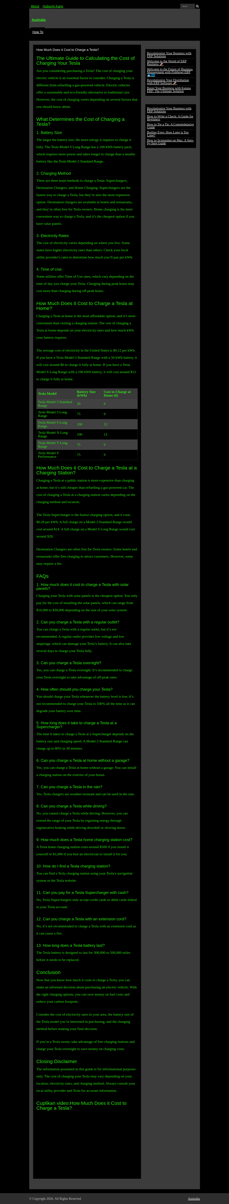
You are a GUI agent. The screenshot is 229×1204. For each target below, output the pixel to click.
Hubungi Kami (53, 6)
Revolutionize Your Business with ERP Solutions (169, 54)
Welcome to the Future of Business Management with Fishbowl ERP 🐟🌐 (170, 72)
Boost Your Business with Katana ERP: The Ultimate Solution (169, 89)
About (35, 6)
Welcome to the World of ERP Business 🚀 (167, 62)
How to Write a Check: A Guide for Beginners (170, 118)
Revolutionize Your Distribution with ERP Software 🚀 (168, 81)
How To (38, 32)
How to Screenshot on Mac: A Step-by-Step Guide (170, 141)
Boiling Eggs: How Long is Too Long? (168, 133)
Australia (39, 20)
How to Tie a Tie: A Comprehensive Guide (170, 126)
